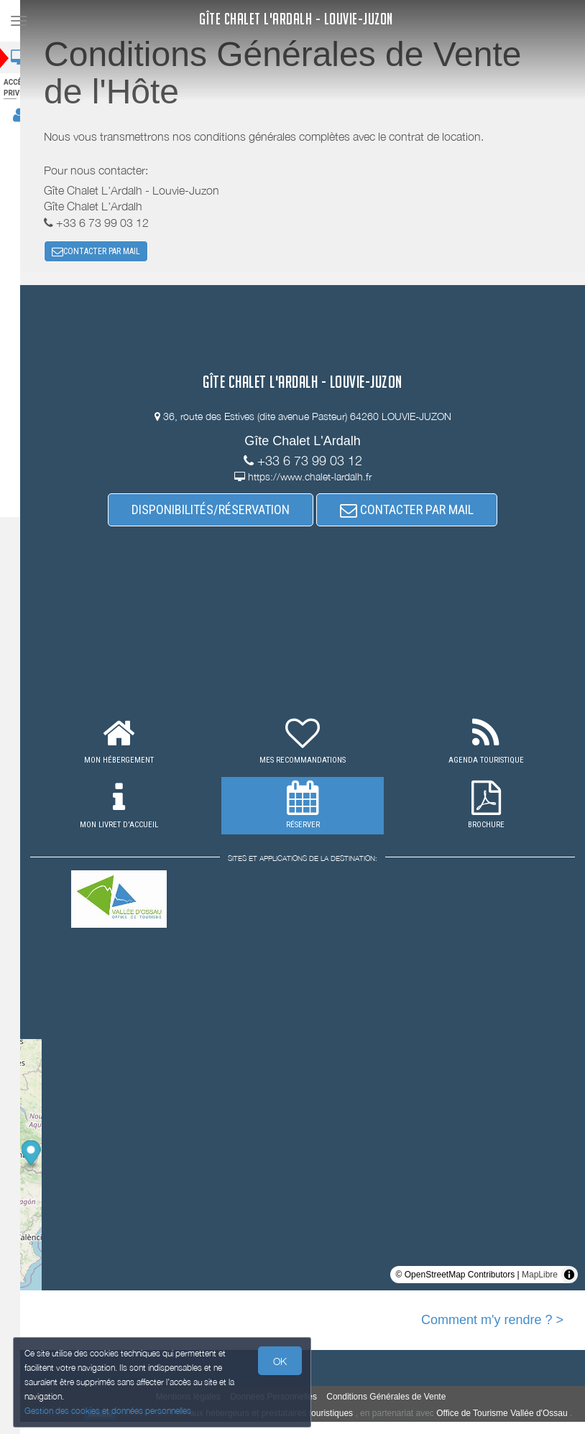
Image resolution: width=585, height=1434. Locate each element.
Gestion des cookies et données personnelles (109, 1410)
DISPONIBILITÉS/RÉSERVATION (220, 512)
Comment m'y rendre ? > (492, 1323)
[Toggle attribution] (569, 1277)
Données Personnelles (282, 1400)
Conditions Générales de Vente (395, 1400)
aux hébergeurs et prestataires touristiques (299, 1416)
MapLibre (540, 1277)
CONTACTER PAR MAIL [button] (105, 253)
